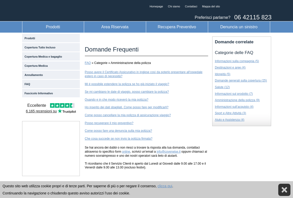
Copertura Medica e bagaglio (43, 56)
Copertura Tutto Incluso (40, 47)
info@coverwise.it (168, 151)
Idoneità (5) (222, 74)
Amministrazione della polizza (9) (237, 100)
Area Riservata (114, 26)
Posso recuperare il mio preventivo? (109, 123)
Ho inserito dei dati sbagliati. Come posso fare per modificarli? (127, 107)
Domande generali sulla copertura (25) (241, 80)
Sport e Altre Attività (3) (230, 113)
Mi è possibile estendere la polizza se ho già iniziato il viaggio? (127, 84)
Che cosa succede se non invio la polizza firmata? (118, 138)
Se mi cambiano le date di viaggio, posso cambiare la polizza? (127, 92)
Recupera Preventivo (177, 26)
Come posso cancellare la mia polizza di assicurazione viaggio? (128, 115)
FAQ (27, 84)
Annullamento (34, 74)
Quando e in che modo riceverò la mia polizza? (116, 99)
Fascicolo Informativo (39, 93)
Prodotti (53, 26)
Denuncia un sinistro (239, 26)
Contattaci (191, 6)
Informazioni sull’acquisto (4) (234, 107)
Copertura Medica (36, 65)
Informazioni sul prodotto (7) (234, 94)
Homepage (156, 6)
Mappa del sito (211, 6)
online (126, 151)
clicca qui (165, 186)
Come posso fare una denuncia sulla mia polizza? (118, 131)
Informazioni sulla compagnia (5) (237, 61)
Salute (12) (222, 87)
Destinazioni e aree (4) (230, 67)
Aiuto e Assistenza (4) (229, 120)
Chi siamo (174, 6)
